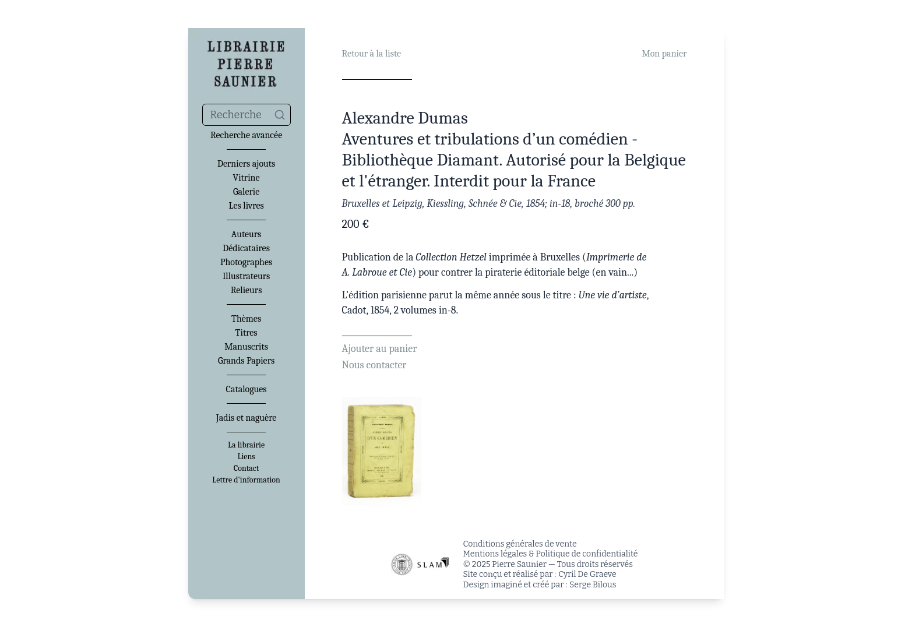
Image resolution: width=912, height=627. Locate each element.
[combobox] (246, 114)
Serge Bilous (592, 585)
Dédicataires (246, 248)
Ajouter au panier (379, 349)
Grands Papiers (246, 360)
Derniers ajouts (246, 163)
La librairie (246, 445)
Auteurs (246, 234)
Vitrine (246, 177)
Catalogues (246, 389)
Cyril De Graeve (587, 574)
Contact (246, 468)
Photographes (246, 262)
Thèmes (246, 318)
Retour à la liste (371, 53)
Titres (246, 332)
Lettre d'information (246, 480)
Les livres (245, 205)
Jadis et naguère (246, 417)
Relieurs (246, 290)
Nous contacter (374, 365)
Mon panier (664, 53)
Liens (246, 456)
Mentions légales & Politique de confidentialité (550, 554)
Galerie (246, 191)
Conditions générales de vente (520, 544)
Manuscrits (246, 346)
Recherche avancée (246, 135)
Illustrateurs (246, 276)
